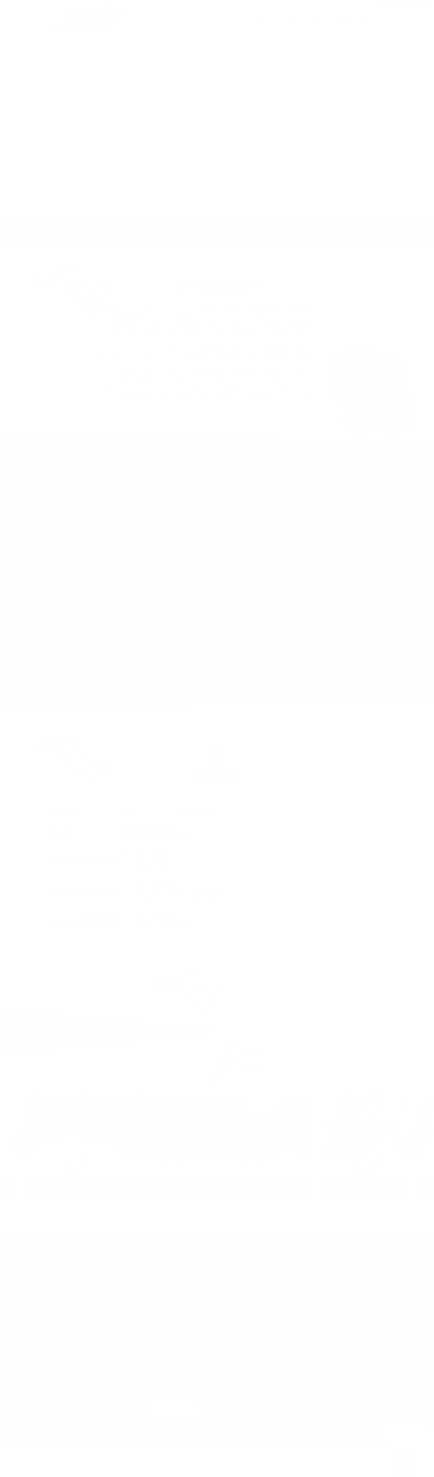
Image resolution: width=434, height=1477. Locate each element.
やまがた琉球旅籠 (354, 21)
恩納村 (225, 1342)
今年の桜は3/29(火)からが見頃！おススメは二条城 (161, 860)
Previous (24, 1146)
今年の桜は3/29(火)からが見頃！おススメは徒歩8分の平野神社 (161, 922)
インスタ (230, 1372)
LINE (204, 1372)
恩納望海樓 (193, 1342)
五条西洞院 (101, 860)
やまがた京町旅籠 (301, 21)
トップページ (252, 21)
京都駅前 (190, 1320)
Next (410, 1146)
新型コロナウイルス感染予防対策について (223, 230)
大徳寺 (101, 922)
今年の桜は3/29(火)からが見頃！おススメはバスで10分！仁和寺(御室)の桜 (172, 891)
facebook (217, 1372)
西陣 (101, 891)
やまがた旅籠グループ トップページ (217, 1291)
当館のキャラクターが (172, 810)
